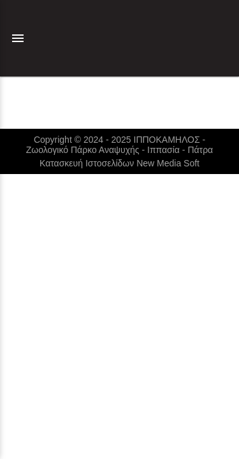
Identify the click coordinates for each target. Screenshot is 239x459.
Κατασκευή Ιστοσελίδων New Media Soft (119, 163)
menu (17, 38)
